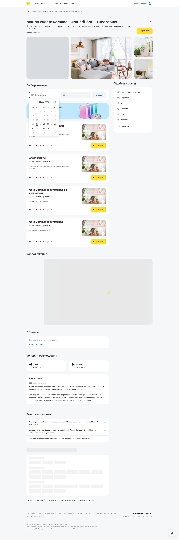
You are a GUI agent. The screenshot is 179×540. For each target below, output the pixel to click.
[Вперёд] (55, 102)
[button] (27, 11)
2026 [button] (47, 102)
